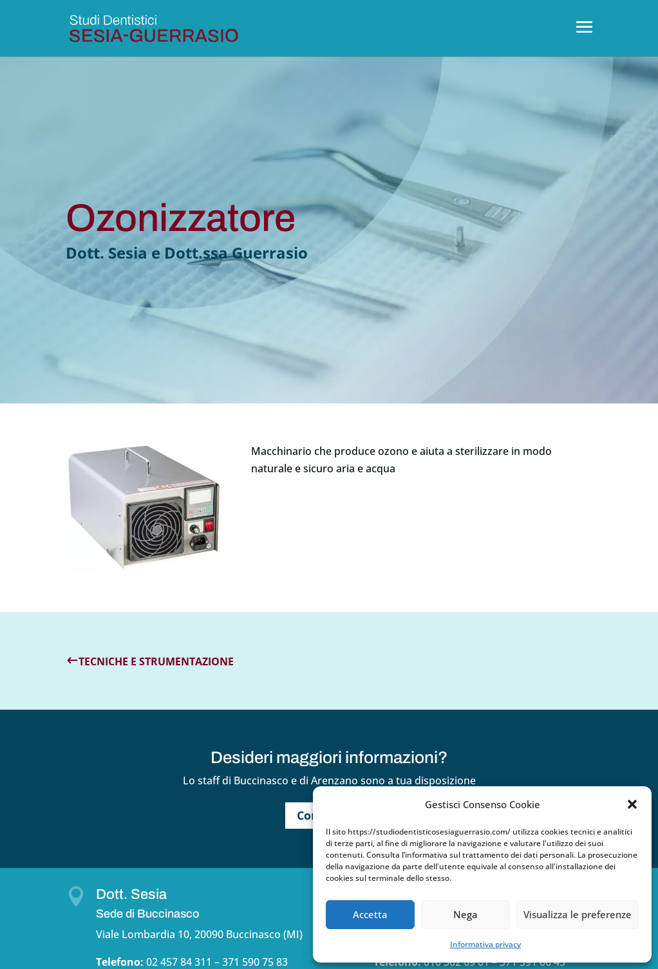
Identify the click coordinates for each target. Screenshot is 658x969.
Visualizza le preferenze (577, 914)
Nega (465, 914)
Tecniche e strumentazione (156, 661)
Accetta (370, 914)
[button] (632, 804)
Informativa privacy (485, 944)
